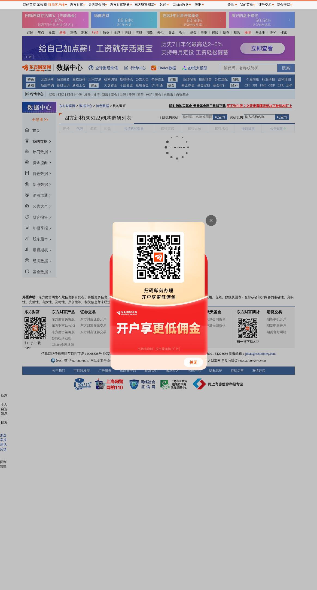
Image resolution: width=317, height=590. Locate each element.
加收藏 (42, 5)
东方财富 (76, 5)
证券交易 (265, 5)
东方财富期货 (144, 5)
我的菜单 (246, 5)
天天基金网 (97, 5)
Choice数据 (180, 5)
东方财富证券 (120, 5)
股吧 (198, 5)
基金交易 (283, 5)
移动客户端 (56, 5)
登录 (230, 5)
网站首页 (29, 5)
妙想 (163, 5)
